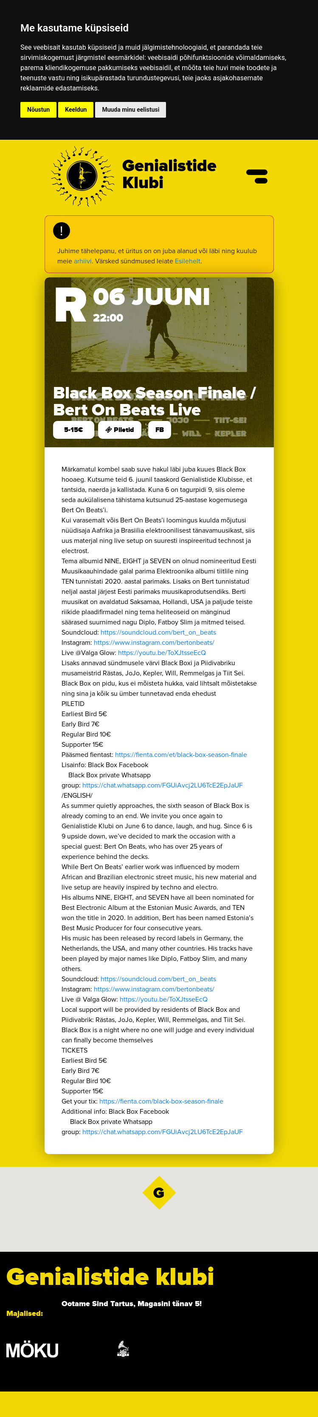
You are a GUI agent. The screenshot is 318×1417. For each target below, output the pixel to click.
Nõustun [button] (38, 109)
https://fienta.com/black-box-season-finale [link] (161, 1101)
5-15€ (73, 430)
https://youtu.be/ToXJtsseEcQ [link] (162, 653)
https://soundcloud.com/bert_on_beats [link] (158, 632)
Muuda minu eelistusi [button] (130, 109)
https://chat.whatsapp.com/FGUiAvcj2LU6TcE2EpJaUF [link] (166, 785)
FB (159, 430)
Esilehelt (187, 261)
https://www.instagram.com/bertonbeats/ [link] (154, 642)
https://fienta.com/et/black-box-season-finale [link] (181, 754)
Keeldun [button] (76, 109)
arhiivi (83, 261)
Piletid (119, 430)
